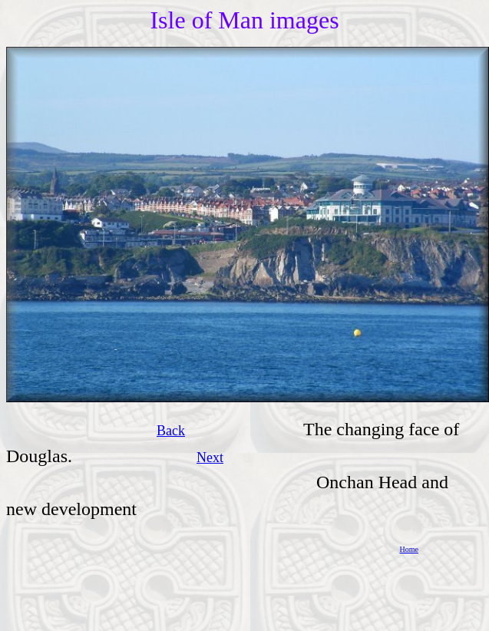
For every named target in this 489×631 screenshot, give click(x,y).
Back (171, 430)
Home (409, 549)
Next (210, 457)
